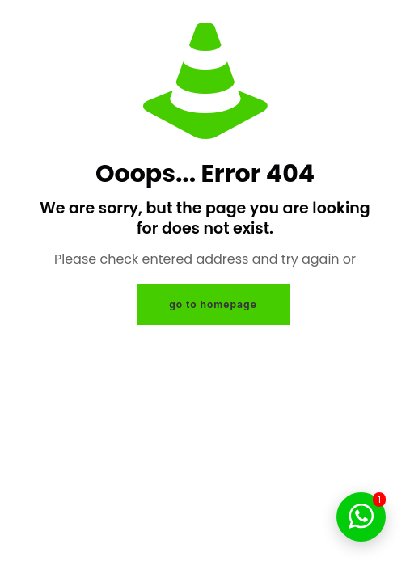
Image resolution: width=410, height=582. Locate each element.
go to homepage (213, 304)
